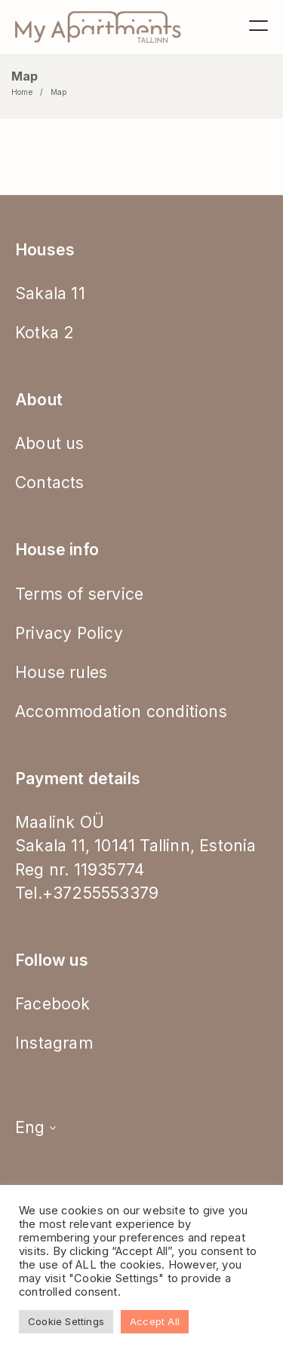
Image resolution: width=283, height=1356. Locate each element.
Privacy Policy (69, 633)
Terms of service (79, 594)
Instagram (54, 1043)
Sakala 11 (50, 293)
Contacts (50, 482)
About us (50, 443)
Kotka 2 (44, 332)
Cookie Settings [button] (66, 1321)
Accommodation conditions (121, 711)
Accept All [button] (155, 1321)
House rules (61, 672)
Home (21, 91)
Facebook (53, 1003)
